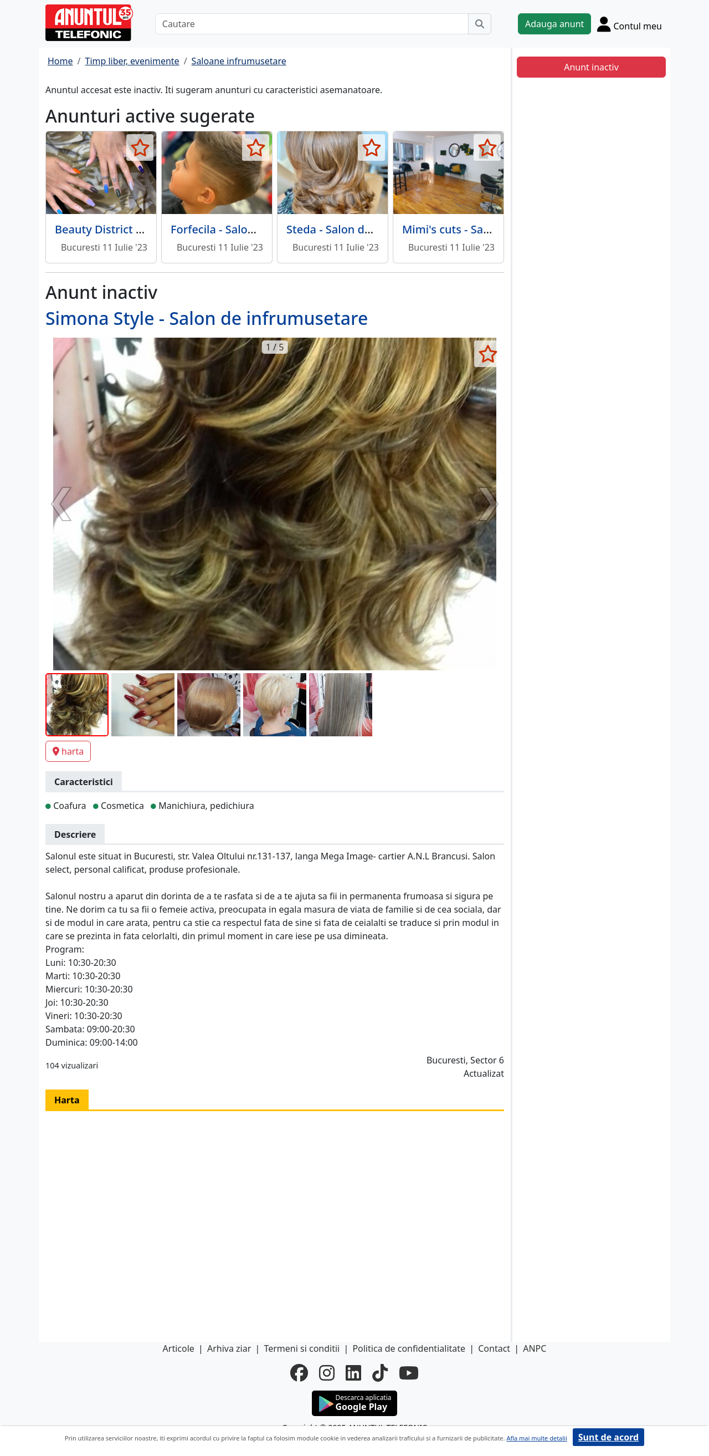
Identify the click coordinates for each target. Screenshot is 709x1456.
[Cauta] (479, 23)
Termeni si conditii (302, 1348)
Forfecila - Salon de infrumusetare (260, 229)
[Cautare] (312, 23)
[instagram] (327, 1373)
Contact (494, 1348)
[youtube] (409, 1373)
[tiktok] (380, 1373)
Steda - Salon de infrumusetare (368, 229)
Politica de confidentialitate (408, 1348)
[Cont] (629, 24)
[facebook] (299, 1373)
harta (68, 751)
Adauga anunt (554, 24)
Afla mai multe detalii (536, 1438)
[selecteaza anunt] (139, 147)
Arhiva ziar (229, 1348)
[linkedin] (353, 1373)
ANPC (534, 1348)
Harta (67, 1100)
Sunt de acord (608, 1437)
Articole (178, 1348)
